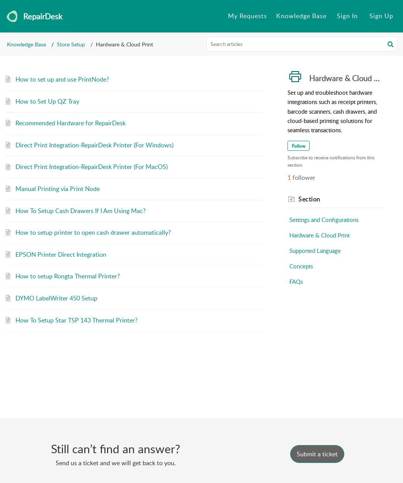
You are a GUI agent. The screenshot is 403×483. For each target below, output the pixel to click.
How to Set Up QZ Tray (47, 101)
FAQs (296, 281)
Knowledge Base (26, 44)
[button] (390, 44)
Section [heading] (309, 199)
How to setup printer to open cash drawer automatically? (93, 232)
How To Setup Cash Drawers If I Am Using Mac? (80, 211)
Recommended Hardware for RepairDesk (70, 123)
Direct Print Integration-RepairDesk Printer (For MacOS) (91, 166)
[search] (301, 44)
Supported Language (315, 250)
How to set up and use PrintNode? (62, 79)
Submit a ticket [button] (317, 454)
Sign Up (381, 16)
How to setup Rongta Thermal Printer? (67, 276)
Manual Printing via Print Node (57, 188)
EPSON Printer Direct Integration (60, 254)
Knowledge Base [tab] (301, 16)
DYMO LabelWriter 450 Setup (56, 298)
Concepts (301, 266)
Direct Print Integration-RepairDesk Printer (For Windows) (94, 145)
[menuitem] (347, 16)
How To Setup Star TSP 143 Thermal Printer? (76, 320)
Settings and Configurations (324, 220)
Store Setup (71, 44)
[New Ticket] (317, 454)
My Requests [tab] (247, 16)
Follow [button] (298, 146)
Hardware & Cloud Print (319, 235)
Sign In (347, 16)
